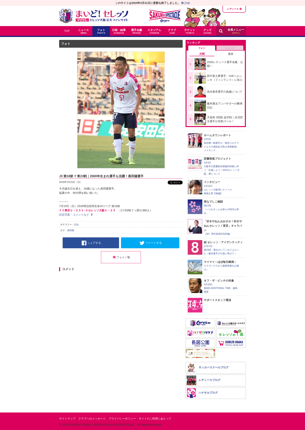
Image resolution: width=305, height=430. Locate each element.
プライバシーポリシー (122, 418)
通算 (230, 53)
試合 (76, 224)
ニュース (230, 48)
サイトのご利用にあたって (155, 418)
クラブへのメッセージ (92, 418)
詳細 (185, 2)
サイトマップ (67, 418)
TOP (67, 30)
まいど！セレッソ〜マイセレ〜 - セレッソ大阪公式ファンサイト (93, 16)
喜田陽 (70, 230)
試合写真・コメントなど (76, 214)
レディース (233, 9)
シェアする (91, 243)
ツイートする (150, 243)
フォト (65, 43)
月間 (202, 53)
